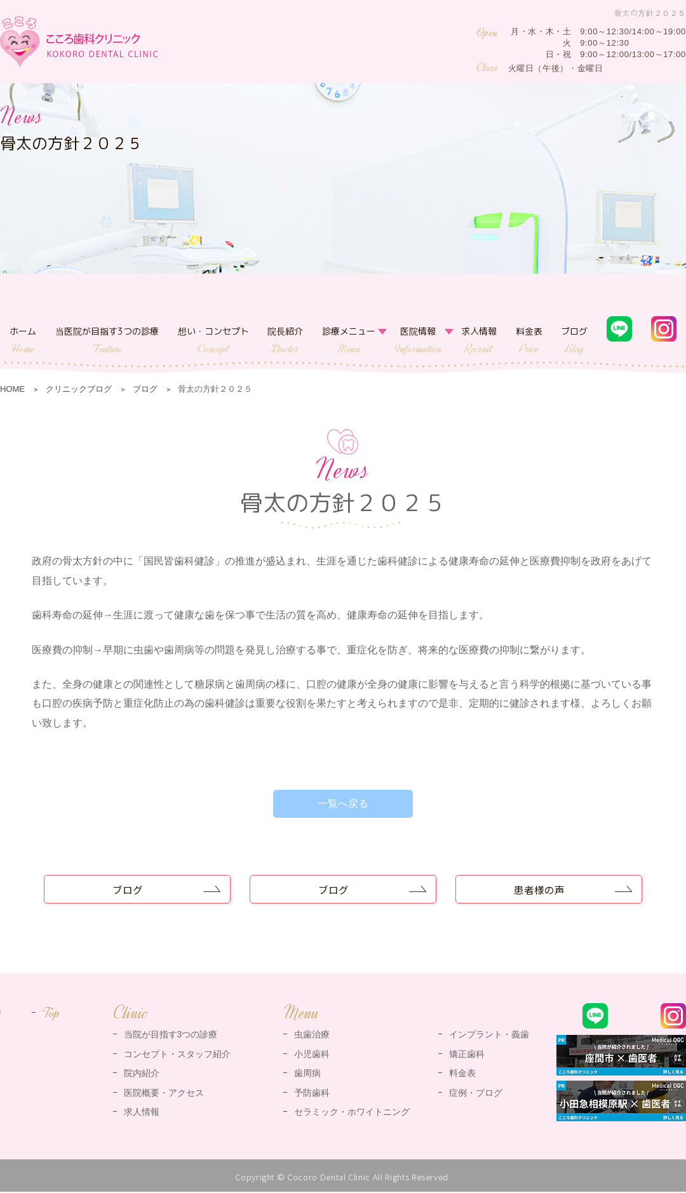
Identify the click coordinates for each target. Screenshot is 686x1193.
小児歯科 (312, 1055)
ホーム (23, 340)
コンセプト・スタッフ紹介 (177, 1055)
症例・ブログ (475, 1093)
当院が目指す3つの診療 (171, 1035)
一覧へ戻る (343, 803)
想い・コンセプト (213, 340)
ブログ (574, 340)
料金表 (529, 340)
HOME (12, 389)
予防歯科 (312, 1093)
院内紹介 (141, 1074)
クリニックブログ (79, 389)
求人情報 (479, 340)
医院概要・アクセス (164, 1093)
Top (51, 1014)
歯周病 (307, 1074)
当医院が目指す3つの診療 (107, 340)
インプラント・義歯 (489, 1035)
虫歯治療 (312, 1035)
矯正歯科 (467, 1055)
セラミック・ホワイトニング (352, 1113)
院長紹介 (285, 340)
